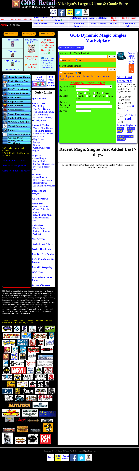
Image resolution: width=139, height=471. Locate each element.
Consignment (39, 120)
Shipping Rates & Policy (14, 160)
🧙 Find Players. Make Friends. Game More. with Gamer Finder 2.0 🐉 (47, 46)
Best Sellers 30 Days (43, 117)
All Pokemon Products (44, 185)
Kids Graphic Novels (43, 133)
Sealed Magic (39, 158)
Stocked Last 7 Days (42, 244)
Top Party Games (41, 109)
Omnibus (37, 145)
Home (2, 19)
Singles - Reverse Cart (44, 164)
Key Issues (38, 139)
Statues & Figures (41, 231)
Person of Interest (41, 285)
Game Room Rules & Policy (16, 170)
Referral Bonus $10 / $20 (31, 57)
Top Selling (38, 106)
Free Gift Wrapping (42, 267)
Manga (36, 142)
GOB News (37, 272)
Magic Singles (40, 161)
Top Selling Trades (42, 130)
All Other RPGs (40, 198)
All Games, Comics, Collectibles (20, 19)
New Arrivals (38, 239)
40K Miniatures (40, 206)
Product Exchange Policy (14, 165)
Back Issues (39, 136)
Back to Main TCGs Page (71, 47)
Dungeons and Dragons (39, 192)
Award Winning (40, 114)
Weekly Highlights (41, 249)
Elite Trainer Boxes (42, 180)
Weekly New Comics (43, 128)
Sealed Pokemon (41, 177)
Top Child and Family (43, 111)
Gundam (37, 233)
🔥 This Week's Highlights (31, 65)
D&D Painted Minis (42, 214)
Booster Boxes (40, 183)
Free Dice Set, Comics (43, 254)
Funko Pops (39, 228)
